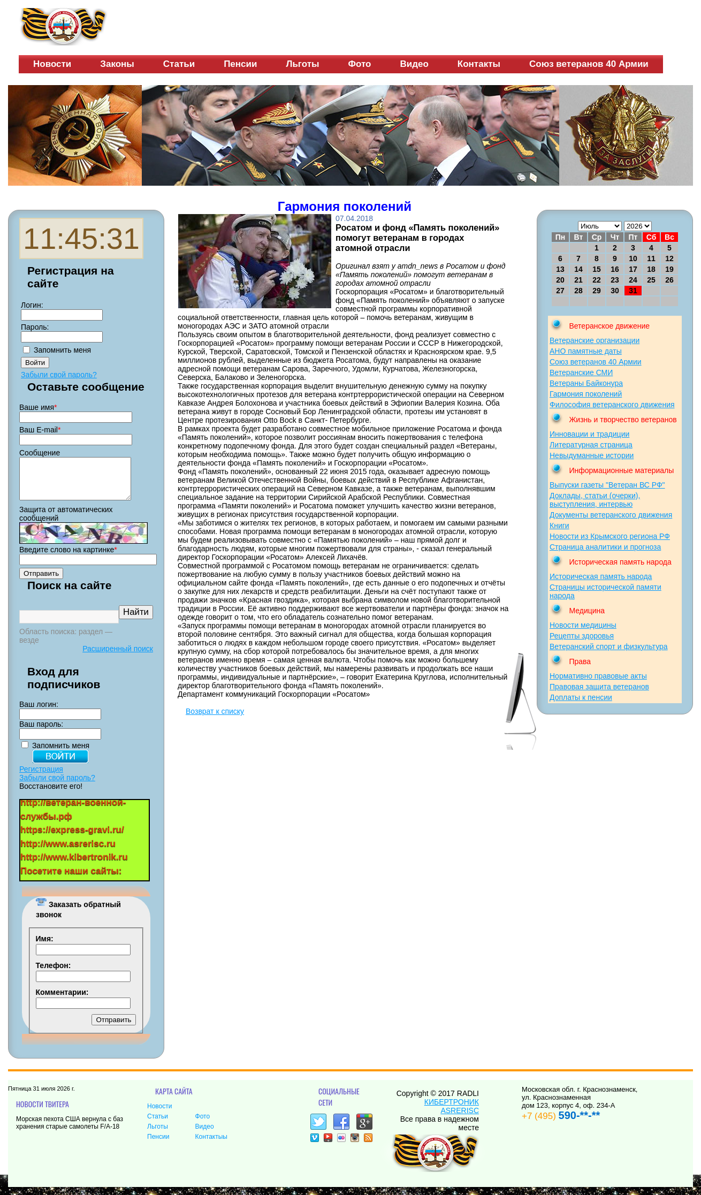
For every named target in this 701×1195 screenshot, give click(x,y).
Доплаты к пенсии (581, 697)
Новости (52, 64)
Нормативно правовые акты (598, 676)
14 (578, 269)
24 (633, 280)
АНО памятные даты (586, 351)
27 (560, 290)
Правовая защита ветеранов (599, 686)
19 (669, 269)
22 (596, 280)
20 (560, 280)
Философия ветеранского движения (612, 404)
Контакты (479, 64)
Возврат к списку (215, 711)
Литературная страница (591, 444)
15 (596, 269)
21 (578, 280)
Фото (359, 64)
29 (596, 290)
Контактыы (211, 1144)
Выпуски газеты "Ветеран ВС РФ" (607, 485)
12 (669, 258)
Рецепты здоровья (582, 635)
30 (615, 290)
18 (651, 269)
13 (560, 269)
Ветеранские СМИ (581, 372)
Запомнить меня (62, 350)
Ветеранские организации (594, 340)
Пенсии (240, 64)
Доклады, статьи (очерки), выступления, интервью (595, 499)
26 (669, 280)
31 (633, 290)
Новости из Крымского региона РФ (610, 536)
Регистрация (41, 777)
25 (651, 280)
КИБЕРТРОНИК (451, 1110)
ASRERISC (459, 1118)
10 (633, 258)
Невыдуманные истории (592, 455)
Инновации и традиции (589, 434)
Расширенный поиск (117, 656)
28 (578, 290)
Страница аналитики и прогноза (605, 547)
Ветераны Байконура (586, 383)
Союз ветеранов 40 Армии (589, 64)
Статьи (179, 64)
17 (633, 269)
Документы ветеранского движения (611, 515)
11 (651, 258)
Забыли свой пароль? (59, 374)
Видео (414, 64)
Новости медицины (583, 625)
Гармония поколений (586, 394)
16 (615, 269)
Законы (117, 64)
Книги (559, 525)
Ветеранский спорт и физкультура (609, 646)
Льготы (302, 64)
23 (615, 280)
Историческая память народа (601, 576)
